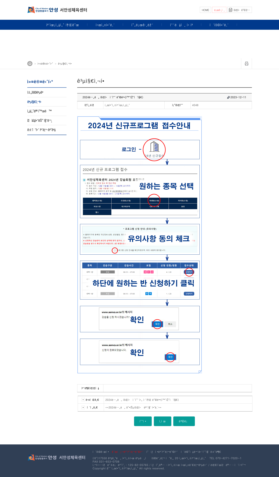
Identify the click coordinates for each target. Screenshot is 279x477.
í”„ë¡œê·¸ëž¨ (142, 24)
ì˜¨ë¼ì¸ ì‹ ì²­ (181, 24)
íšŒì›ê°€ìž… (242, 10)
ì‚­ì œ (162, 421)
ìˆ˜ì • (143, 421)
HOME (205, 10)
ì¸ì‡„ (246, 63)
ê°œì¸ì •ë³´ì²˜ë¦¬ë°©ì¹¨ (128, 451)
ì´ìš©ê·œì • (101, 451)
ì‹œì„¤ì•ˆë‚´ (105, 24)
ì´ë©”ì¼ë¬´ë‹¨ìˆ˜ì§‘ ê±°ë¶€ (201, 451)
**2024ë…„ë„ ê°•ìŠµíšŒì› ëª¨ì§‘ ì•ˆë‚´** (133, 407)
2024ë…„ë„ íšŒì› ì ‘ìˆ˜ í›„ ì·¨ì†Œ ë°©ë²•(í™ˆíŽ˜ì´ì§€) (142, 400)
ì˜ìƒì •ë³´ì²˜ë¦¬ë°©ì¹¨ (162, 451)
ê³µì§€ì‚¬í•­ (34, 102)
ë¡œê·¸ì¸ (219, 10)
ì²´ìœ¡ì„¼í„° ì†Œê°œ (62, 24)
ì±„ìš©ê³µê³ (35, 92)
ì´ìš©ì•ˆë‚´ (219, 24)
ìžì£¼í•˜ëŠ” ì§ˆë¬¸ (39, 120)
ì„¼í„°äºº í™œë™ (39, 111)
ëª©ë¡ (184, 421)
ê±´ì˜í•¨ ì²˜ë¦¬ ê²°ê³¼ (41, 129)
